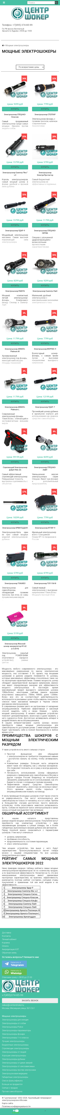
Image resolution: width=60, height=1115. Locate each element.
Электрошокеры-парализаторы (16, 1030)
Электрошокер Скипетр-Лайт (45, 291)
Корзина (6, 943)
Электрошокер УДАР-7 (45, 407)
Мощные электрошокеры (14, 1016)
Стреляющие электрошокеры (15, 1048)
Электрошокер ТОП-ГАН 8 (45, 583)
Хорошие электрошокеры (14, 1055)
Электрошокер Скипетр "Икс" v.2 (14, 174)
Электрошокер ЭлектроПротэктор (45, 174)
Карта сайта (7, 1103)
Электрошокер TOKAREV (15, 583)
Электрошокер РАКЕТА (15, 291)
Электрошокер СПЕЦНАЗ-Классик (15, 116)
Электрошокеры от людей (14, 1052)
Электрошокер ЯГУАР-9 (45, 528)
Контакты (6, 936)
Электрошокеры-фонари (13, 1034)
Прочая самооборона (12, 1091)
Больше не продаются (12, 1084)
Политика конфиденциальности (16, 1106)
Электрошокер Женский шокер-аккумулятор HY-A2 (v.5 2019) (15, 646)
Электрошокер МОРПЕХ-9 (45, 349)
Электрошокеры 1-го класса (15, 1037)
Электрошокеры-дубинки (13, 1059)
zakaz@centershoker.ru (13, 1005)
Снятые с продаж (10, 1088)
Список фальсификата (12, 1081)
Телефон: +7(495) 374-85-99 (17, 24)
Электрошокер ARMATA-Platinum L (15, 408)
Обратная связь (9, 953)
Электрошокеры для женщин (15, 1020)
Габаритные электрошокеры (15, 1077)
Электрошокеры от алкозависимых (18, 1066)
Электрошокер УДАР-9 (15, 231)
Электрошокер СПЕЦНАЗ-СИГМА (45, 232)
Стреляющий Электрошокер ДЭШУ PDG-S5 (15, 468)
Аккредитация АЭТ (10, 949)
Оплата (5, 946)
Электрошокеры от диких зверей (17, 1063)
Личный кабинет (9, 939)
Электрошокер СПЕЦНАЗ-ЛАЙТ (45, 468)
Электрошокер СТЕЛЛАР (45, 114)
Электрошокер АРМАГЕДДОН (15, 528)
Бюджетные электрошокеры (15, 1045)
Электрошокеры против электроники (19, 1070)
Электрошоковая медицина (14, 1073)
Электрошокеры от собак (14, 1023)
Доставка (6, 932)
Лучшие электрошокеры (13, 1041)
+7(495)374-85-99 (12, 995)
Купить (15, 109)
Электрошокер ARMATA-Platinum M (15, 350)
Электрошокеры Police (12, 1027)
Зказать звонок (30, 1000)
